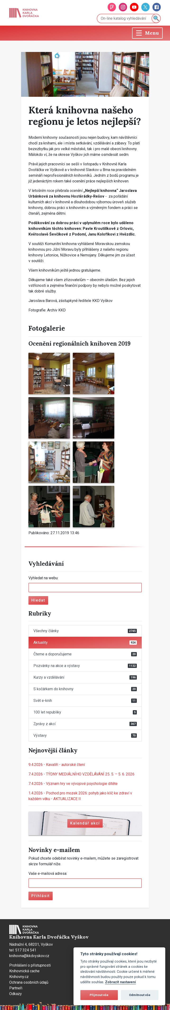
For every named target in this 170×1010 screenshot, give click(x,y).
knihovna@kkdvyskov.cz (29, 956)
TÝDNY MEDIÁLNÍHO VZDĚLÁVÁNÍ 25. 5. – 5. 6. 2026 (81, 774)
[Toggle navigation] (147, 33)
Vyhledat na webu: (43, 578)
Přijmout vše (99, 995)
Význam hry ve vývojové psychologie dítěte (73, 783)
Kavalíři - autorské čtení (56, 764)
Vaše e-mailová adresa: (47, 873)
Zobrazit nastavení (120, 982)
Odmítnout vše (139, 995)
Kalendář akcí (85, 823)
